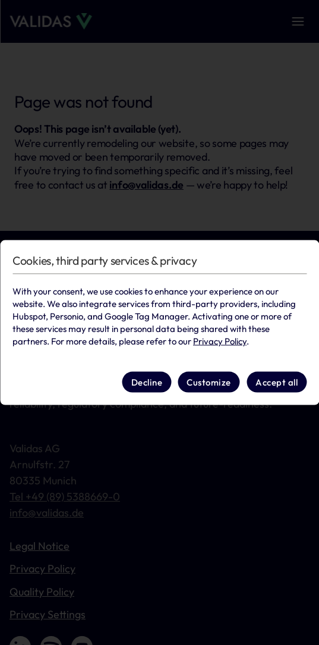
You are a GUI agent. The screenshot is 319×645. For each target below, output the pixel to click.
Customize (209, 381)
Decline (147, 381)
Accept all (276, 381)
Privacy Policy (220, 341)
